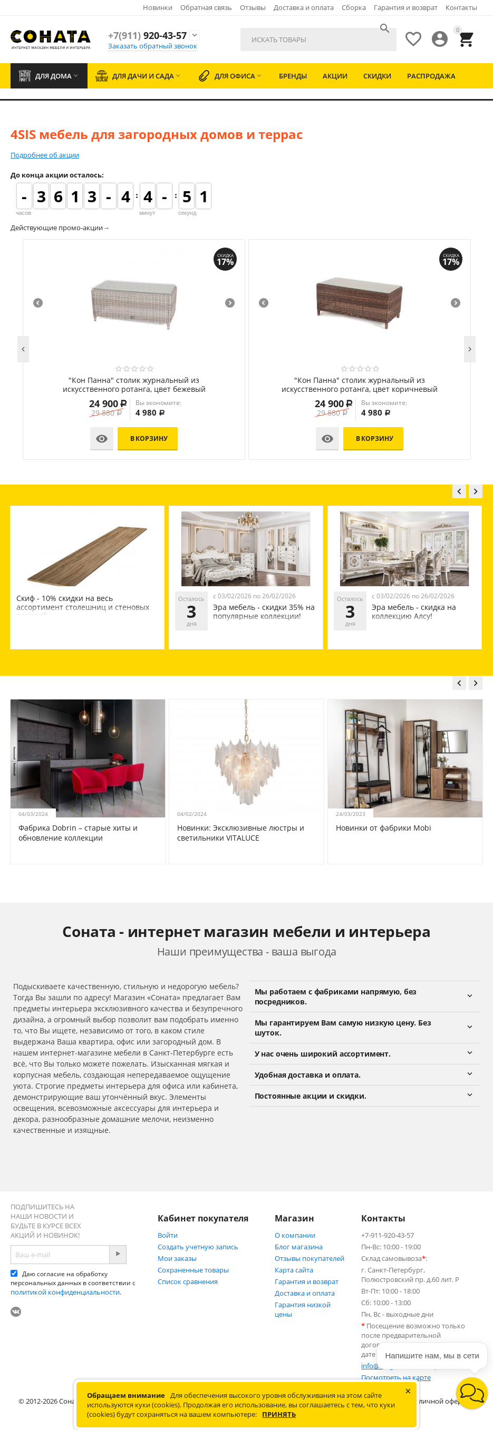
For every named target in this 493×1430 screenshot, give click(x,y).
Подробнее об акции (45, 155)
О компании (295, 1235)
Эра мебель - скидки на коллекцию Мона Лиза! (96, 611)
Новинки (157, 7)
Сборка (354, 7)
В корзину (149, 438)
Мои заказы (177, 1258)
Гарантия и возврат (406, 7)
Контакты (461, 7)
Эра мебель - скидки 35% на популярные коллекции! (422, 611)
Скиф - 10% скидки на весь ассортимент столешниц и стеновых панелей (241, 607)
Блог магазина (299, 1246)
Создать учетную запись (198, 1246)
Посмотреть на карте (396, 1377)
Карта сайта (294, 1270)
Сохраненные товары (193, 1270)
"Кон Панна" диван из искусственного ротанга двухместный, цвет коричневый (134, 385)
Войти (168, 1235)
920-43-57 (147, 35)
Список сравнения (188, 1281)
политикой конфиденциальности (65, 1292)
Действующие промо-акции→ (60, 227)
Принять (279, 1414)
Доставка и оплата (304, 7)
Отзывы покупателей (309, 1258)
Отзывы (253, 7)
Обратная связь (206, 7)
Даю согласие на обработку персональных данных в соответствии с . (73, 1283)
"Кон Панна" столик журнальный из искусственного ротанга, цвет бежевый (359, 385)
